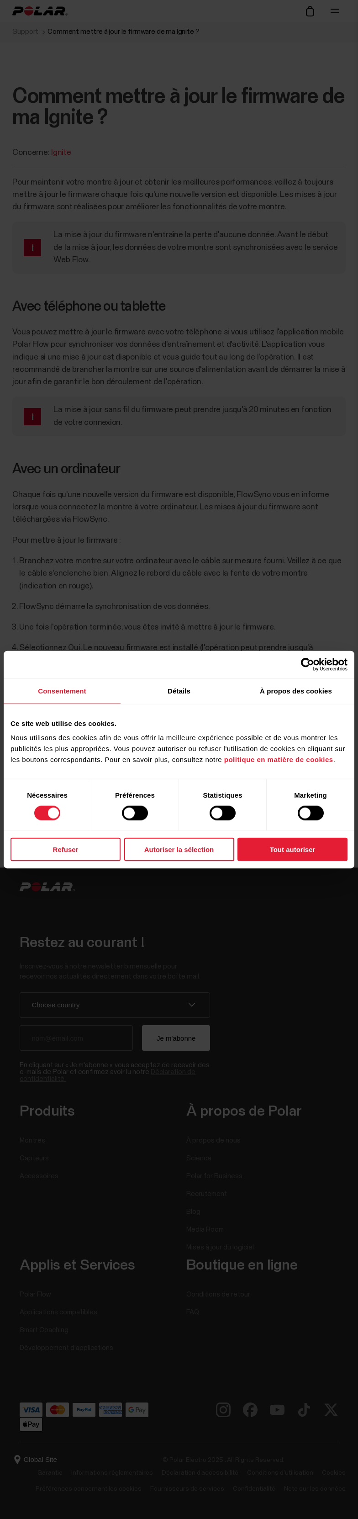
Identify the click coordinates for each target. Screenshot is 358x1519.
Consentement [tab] (62, 690)
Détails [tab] (179, 690)
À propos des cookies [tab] (296, 690)
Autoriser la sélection (179, 849)
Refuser (66, 849)
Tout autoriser (293, 849)
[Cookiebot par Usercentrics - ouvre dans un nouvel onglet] (307, 664)
